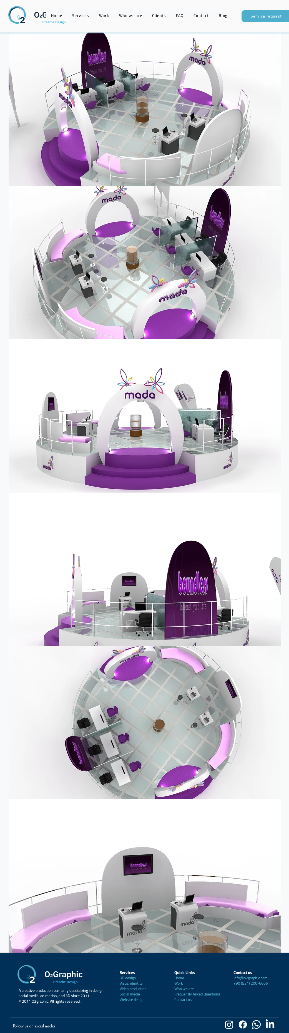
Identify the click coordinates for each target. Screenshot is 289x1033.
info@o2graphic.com (250, 978)
